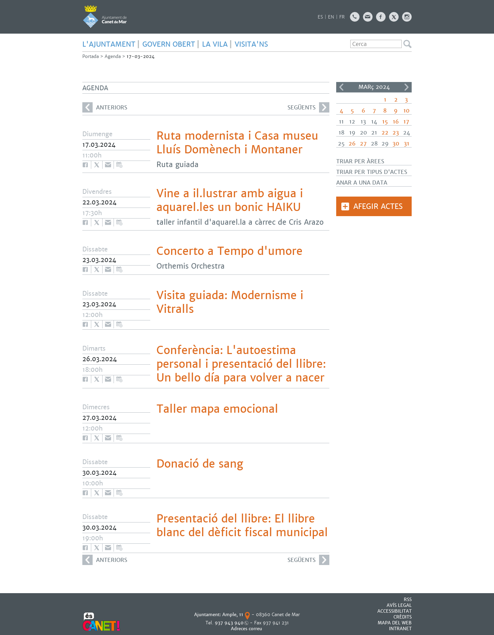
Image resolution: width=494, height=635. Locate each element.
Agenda (113, 56)
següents (308, 107)
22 (384, 132)
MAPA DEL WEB (395, 623)
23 (395, 132)
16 (396, 121)
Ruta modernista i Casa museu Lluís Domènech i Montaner (237, 142)
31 (406, 143)
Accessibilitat (394, 611)
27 (363, 143)
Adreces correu (247, 629)
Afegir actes (378, 206)
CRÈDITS (402, 617)
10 (406, 110)
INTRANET (400, 629)
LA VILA (215, 44)
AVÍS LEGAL (399, 605)
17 (406, 121)
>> (406, 87)
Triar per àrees (360, 161)
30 (395, 143)
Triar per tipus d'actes (371, 172)
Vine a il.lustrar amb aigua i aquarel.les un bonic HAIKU (229, 200)
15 (385, 121)
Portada (90, 56)
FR (342, 17)
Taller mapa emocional (217, 409)
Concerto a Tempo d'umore (229, 251)
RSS (408, 599)
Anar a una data (361, 182)
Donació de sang (199, 464)
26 (352, 143)
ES (320, 17)
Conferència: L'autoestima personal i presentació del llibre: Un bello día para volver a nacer (241, 364)
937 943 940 (229, 623)
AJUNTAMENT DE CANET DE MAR (104, 16)
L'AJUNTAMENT (109, 44)
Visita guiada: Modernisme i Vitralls (229, 302)
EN (331, 17)
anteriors (104, 107)
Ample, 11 (232, 615)
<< (341, 87)
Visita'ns (251, 44)
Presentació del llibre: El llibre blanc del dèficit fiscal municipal (242, 525)
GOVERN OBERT (168, 44)
